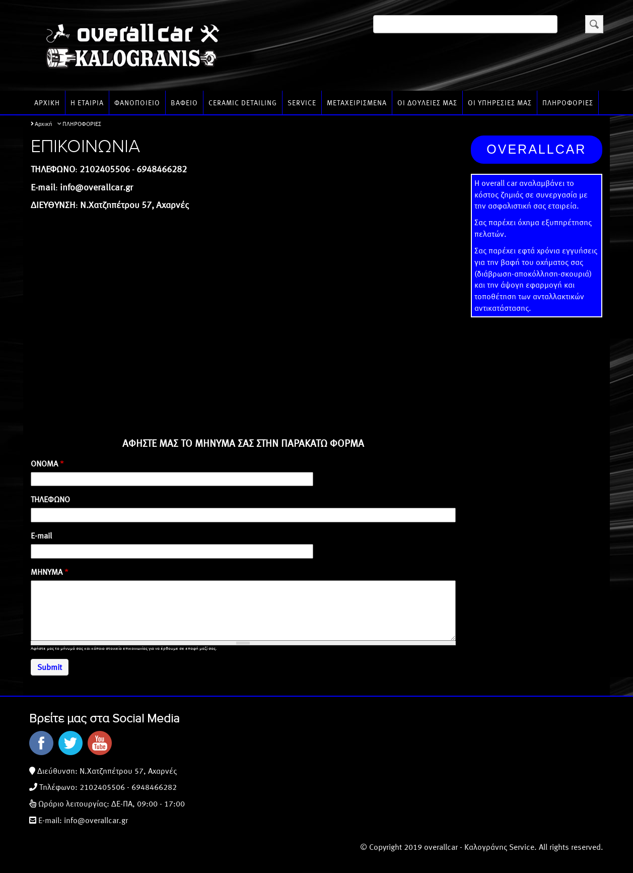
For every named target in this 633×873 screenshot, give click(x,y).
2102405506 (102, 786)
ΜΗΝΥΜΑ (49, 571)
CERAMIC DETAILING (242, 102)
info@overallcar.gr (96, 820)
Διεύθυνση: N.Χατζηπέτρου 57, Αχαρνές (106, 770)
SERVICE (302, 102)
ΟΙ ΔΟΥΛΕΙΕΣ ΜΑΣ (427, 102)
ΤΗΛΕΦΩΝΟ (50, 499)
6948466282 (154, 786)
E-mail (41, 535)
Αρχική (43, 123)
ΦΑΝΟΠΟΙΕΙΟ (137, 102)
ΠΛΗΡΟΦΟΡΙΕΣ (567, 102)
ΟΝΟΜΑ (47, 463)
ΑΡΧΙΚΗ (47, 102)
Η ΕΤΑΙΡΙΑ (87, 102)
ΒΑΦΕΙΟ (184, 102)
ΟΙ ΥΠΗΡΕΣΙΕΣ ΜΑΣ (500, 102)
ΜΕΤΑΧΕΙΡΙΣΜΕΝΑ (357, 102)
